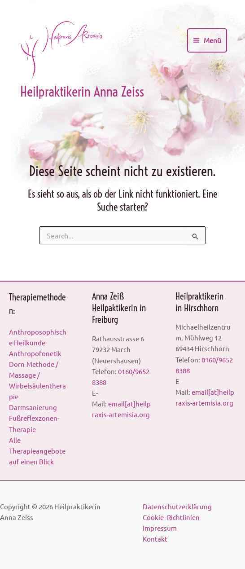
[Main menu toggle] (207, 40)
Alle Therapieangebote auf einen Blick (37, 451)
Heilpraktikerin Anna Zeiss (82, 91)
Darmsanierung (33, 407)
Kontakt (155, 538)
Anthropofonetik (35, 353)
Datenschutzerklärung (177, 506)
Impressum (160, 528)
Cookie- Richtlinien (171, 517)
